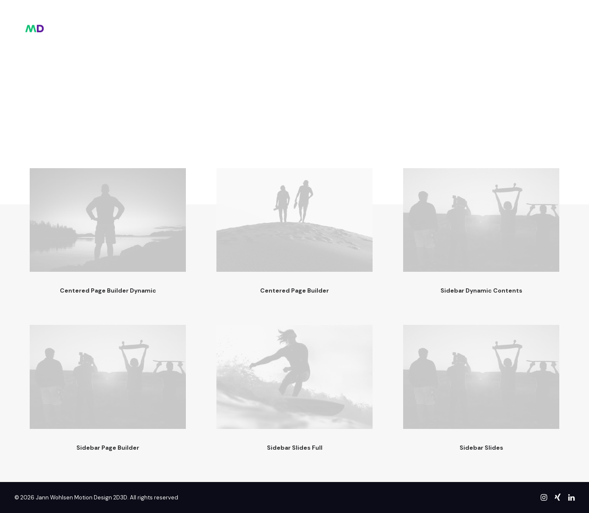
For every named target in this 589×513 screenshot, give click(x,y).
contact (350, 23)
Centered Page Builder (294, 290)
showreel (271, 23)
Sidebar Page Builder (107, 447)
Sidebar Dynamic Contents (481, 290)
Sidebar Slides (481, 447)
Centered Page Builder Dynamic (108, 290)
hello (233, 23)
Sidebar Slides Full (295, 447)
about (311, 23)
